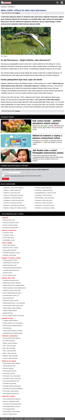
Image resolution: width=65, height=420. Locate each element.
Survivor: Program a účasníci (9, 275)
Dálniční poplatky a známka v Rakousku (12, 308)
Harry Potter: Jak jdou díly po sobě (11, 270)
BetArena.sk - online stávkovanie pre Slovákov (14, 205)
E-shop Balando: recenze (9, 240)
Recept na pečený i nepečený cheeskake (12, 325)
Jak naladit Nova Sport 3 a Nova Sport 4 (12, 378)
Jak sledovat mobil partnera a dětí (10, 280)
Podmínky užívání (19, 419)
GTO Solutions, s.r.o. (49, 419)
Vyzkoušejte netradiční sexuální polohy (12, 386)
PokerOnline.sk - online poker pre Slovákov (45, 207)
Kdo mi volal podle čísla (8, 298)
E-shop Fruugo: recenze (8, 237)
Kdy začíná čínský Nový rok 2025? (11, 222)
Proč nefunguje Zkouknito (9, 409)
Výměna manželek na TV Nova (10, 260)
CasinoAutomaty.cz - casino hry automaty (44, 197)
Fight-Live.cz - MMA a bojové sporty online (13, 195)
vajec (58, 97)
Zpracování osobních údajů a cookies (32, 419)
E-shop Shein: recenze (8, 235)
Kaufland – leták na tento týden (10, 343)
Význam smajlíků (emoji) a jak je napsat (12, 293)
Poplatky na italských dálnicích (10, 310)
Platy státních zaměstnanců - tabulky (11, 252)
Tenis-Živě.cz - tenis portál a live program (13, 202)
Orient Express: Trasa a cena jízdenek (11, 376)
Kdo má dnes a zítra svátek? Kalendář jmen (13, 388)
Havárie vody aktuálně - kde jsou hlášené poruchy (14, 287)
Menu (62, 3)
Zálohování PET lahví (8, 313)
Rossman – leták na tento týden (10, 358)
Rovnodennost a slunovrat (9, 373)
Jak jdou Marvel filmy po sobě (10, 265)
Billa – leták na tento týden (9, 348)
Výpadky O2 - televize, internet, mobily (11, 290)
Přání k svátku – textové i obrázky (10, 391)
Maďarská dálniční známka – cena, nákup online (14, 303)
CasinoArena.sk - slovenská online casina (44, 205)
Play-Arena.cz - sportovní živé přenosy (44, 202)
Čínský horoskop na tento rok (9, 370)
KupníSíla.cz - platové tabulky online (43, 187)
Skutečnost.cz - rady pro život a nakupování (14, 187)
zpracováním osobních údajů (17, 175)
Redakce (17, 13)
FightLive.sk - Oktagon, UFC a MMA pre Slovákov (15, 207)
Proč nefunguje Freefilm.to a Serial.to (11, 406)
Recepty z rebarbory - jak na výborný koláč (12, 323)
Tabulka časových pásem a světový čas (12, 282)
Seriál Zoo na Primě (7, 272)
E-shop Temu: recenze (8, 232)
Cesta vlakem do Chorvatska (9, 383)
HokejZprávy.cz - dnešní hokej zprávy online (14, 200)
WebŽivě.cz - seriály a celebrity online (12, 190)
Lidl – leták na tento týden (9, 340)
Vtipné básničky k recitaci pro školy (11, 393)
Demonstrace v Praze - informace (10, 247)
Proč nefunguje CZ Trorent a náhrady (11, 411)
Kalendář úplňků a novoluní (9, 365)
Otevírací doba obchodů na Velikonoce (12, 338)
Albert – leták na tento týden (9, 345)
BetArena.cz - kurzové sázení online (12, 192)
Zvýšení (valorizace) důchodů (9, 250)
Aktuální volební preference (9, 245)
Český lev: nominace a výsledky (10, 225)
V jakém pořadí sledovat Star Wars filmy (12, 267)
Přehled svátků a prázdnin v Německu (11, 363)
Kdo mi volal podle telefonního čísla (11, 381)
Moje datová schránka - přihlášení (10, 300)
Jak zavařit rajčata (7, 328)
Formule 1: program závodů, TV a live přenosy (13, 315)
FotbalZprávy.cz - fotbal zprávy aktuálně (13, 197)
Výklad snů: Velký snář (8, 368)
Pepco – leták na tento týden (9, 350)
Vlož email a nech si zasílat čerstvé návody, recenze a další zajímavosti (25, 169)
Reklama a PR (4, 419)
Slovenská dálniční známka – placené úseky (13, 305)
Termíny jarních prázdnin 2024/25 (10, 227)
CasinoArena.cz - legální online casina (43, 190)
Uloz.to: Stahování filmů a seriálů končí (12, 399)
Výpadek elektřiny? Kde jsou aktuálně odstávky (13, 285)
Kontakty (11, 419)
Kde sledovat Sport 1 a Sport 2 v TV (11, 295)
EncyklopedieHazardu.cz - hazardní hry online (45, 192)
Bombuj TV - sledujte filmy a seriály (11, 401)
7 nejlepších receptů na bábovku (10, 320)
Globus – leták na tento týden (9, 353)
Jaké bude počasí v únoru (9, 220)
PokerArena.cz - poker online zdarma (43, 200)
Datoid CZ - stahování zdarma (10, 414)
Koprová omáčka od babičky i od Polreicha (12, 330)
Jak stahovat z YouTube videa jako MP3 (12, 404)
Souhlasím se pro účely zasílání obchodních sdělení (23, 175)
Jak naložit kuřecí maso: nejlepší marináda (12, 333)
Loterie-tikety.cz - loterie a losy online (43, 195)
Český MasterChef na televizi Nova (11, 262)
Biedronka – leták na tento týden (10, 355)
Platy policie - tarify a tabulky (9, 255)
